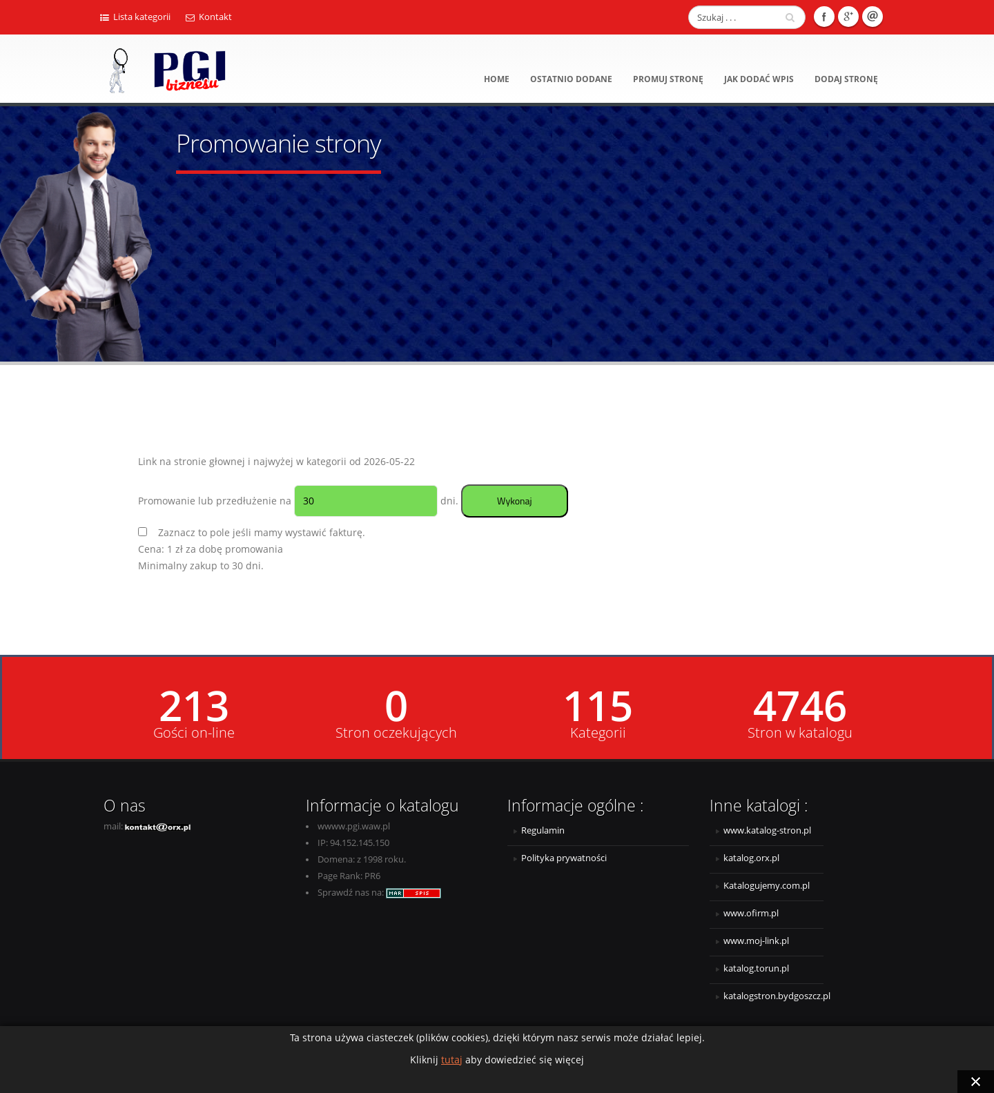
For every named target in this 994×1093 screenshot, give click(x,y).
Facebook (824, 16)
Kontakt (209, 17)
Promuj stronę (668, 79)
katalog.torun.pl (756, 968)
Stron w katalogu (800, 733)
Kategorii (598, 733)
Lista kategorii (135, 17)
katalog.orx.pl (751, 858)
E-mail (872, 16)
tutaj (451, 1059)
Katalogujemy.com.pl (766, 886)
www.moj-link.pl (756, 941)
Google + (848, 16)
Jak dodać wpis (759, 79)
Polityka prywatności (564, 858)
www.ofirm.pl (751, 913)
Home (496, 79)
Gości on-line (194, 733)
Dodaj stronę (846, 79)
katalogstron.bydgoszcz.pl (773, 996)
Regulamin (543, 830)
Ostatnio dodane (571, 79)
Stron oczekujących (396, 733)
